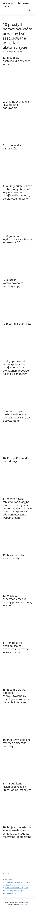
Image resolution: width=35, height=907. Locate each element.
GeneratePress (22, 904)
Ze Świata (8, 879)
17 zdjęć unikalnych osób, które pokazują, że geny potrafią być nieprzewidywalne (15, 890)
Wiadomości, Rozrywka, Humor (16, 4)
